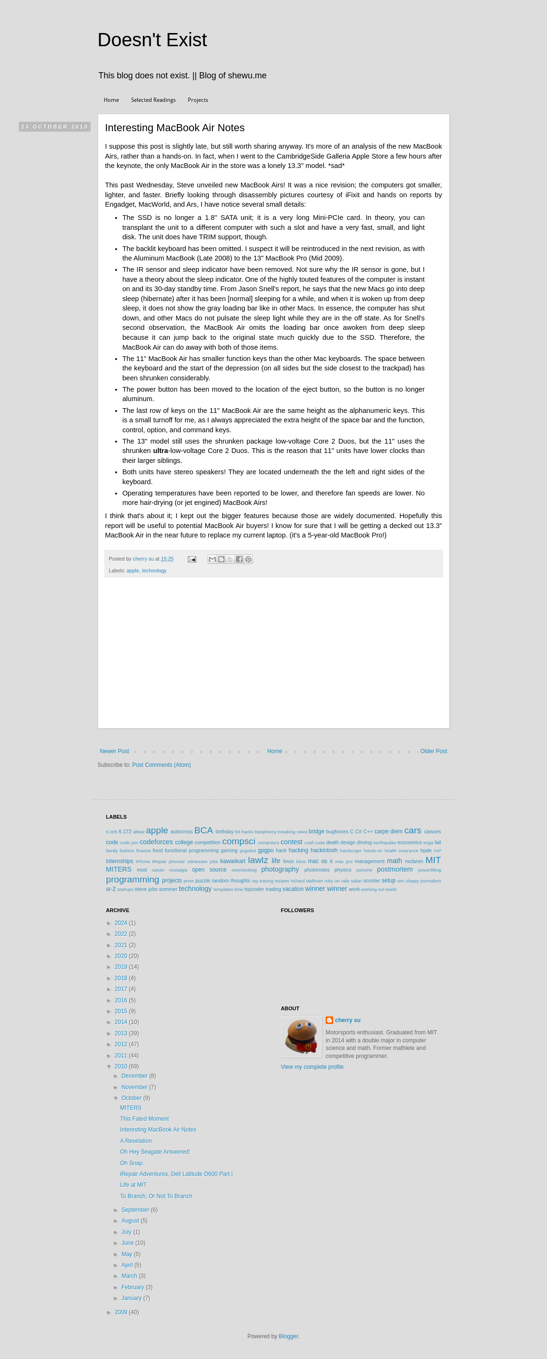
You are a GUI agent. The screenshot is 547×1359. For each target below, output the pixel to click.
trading (273, 889)
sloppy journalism (423, 880)
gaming (229, 850)
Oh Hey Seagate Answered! (155, 1152)
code (112, 842)
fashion (127, 850)
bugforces (337, 831)
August (131, 1220)
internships (120, 861)
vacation (293, 889)
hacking (298, 850)
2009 (122, 1312)
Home (111, 100)
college (184, 842)
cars (412, 830)
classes (432, 831)
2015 (122, 1011)
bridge (316, 831)
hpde (426, 850)
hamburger (351, 850)
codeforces (156, 842)
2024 (122, 923)
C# (358, 831)
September (136, 1210)
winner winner (326, 888)
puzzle (202, 880)
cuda (320, 842)
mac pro (344, 861)
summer (168, 889)
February (133, 1287)
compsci (238, 841)
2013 (122, 1033)
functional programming (192, 850)
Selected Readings (153, 100)
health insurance (402, 850)
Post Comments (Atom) (161, 765)
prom (189, 880)
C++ (368, 831)
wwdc (391, 889)
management (370, 861)
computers (268, 842)
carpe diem (388, 831)
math (394, 860)
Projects (198, 100)
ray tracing (262, 880)
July (127, 1232)
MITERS (119, 869)
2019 (122, 967)
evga (428, 842)
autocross (182, 831)
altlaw (139, 831)
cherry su (348, 1020)
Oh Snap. (132, 1163)
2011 (122, 1055)
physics (343, 869)
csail (308, 842)
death (332, 842)
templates (224, 889)
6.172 (124, 831)
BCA (203, 830)
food (158, 850)
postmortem (395, 869)
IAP (437, 850)
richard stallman (307, 880)
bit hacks (244, 831)
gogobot (248, 850)
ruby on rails (336, 880)
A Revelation (135, 1141)
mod (142, 869)
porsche (364, 869)
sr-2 (111, 889)
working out (372, 889)
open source (209, 869)
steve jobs (146, 889)
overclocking (244, 869)
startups (126, 889)
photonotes (316, 869)
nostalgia (178, 869)
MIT (433, 860)
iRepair (159, 861)
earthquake (384, 842)
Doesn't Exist (152, 39)
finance (143, 850)
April (127, 1265)
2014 (122, 1022)
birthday (225, 831)
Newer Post (114, 751)
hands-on (373, 850)
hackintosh (324, 850)
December (135, 1076)
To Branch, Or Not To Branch (156, 1196)
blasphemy (266, 831)
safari (356, 880)
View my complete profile (312, 1067)
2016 (122, 1000)
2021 (122, 945)
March (130, 1276)
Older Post (434, 751)
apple (132, 570)
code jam (129, 842)
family (112, 850)
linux (288, 861)
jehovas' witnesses (188, 861)
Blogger (288, 1336)
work (354, 889)
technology (154, 570)
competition (207, 842)
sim (400, 880)
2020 (122, 956)
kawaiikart (232, 861)
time (239, 889)
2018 (122, 978)
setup (389, 880)
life (276, 860)
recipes (282, 880)
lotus (301, 861)
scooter (371, 880)
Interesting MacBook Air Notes (158, 1129)
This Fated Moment (144, 1119)
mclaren (414, 861)
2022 (122, 934)
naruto (157, 869)
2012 (122, 1044)
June (128, 1243)
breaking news (292, 831)
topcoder (254, 889)
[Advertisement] (274, 658)
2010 (122, 1066)
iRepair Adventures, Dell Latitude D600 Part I (176, 1174)
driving (364, 842)
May (127, 1254)
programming (133, 879)
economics (409, 842)
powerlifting (429, 869)
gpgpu (265, 850)
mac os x (320, 861)
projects (172, 880)
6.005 (112, 831)
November (135, 1087)
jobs (214, 861)
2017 (122, 989)
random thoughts (231, 880)
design (347, 842)
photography (280, 869)
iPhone (143, 861)
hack (281, 850)
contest (291, 842)
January (132, 1298)
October (132, 1098)
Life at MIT (133, 1185)
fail (438, 842)
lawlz (258, 860)
